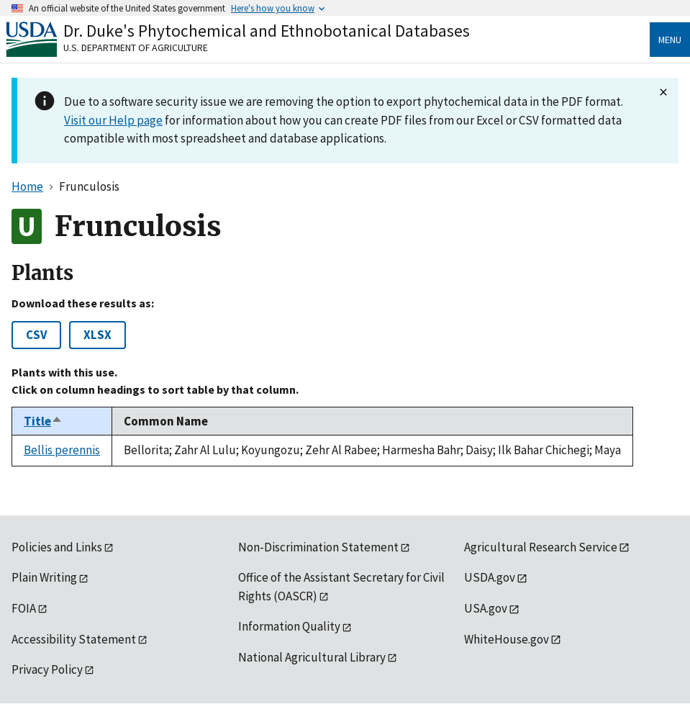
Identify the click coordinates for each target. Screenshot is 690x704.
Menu (669, 39)
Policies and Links (57, 547)
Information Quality (289, 626)
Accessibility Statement (74, 639)
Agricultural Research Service (540, 547)
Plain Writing (44, 577)
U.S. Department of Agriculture (135, 47)
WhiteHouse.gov (506, 639)
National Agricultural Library (312, 657)
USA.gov (485, 608)
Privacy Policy (47, 669)
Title (43, 421)
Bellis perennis (62, 450)
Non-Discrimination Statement (318, 547)
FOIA (24, 608)
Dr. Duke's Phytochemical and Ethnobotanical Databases (266, 30)
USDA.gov (489, 577)
